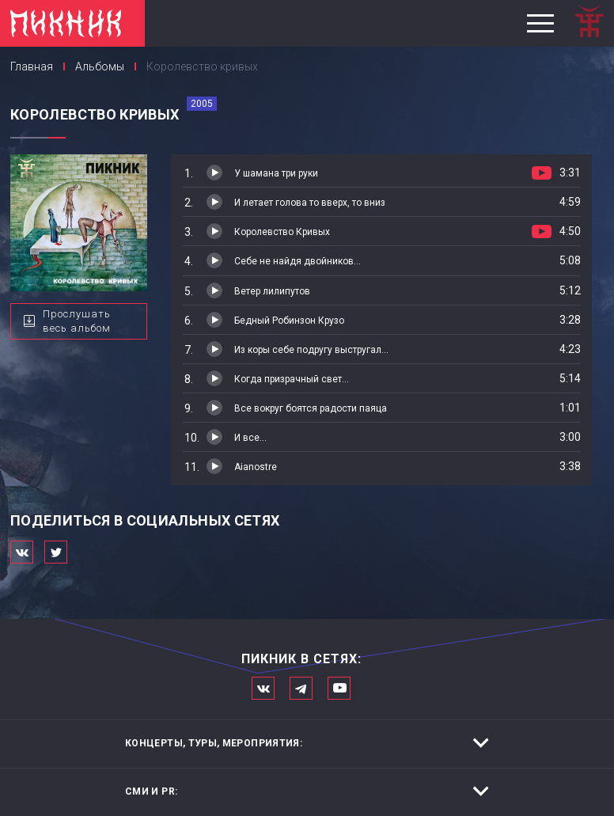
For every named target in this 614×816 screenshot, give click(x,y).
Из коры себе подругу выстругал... (311, 349)
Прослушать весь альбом (77, 321)
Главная (31, 66)
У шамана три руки (276, 173)
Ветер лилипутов (272, 291)
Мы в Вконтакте (263, 688)
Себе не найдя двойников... (297, 261)
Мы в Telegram (301, 688)
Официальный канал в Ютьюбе (339, 688)
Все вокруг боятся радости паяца (310, 408)
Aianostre (255, 467)
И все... (250, 437)
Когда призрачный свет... (291, 379)
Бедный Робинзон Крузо (289, 320)
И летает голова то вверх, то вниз (309, 202)
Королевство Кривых (282, 231)
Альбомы (99, 66)
